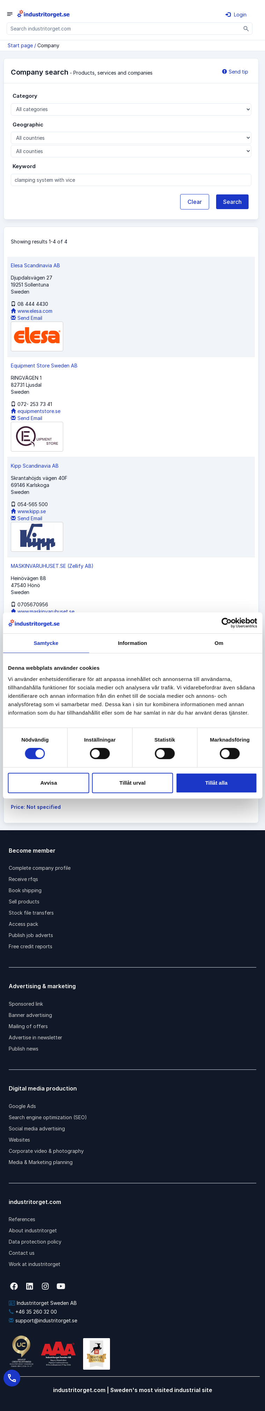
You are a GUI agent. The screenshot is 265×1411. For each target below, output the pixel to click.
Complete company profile (40, 868)
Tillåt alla (216, 783)
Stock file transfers (31, 913)
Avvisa (48, 783)
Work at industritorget (34, 1264)
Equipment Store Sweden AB (44, 366)
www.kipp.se (28, 511)
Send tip (235, 72)
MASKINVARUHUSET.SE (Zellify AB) (52, 566)
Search (232, 201)
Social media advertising (37, 1128)
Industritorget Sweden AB (43, 1303)
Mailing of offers (28, 1026)
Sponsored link (26, 1004)
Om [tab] (219, 643)
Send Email (26, 318)
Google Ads (22, 1106)
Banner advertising (30, 1015)
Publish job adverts (31, 935)
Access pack (23, 924)
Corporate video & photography (46, 1151)
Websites (19, 1140)
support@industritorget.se (43, 1320)
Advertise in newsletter (35, 1037)
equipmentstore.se (35, 411)
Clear (194, 201)
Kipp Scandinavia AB (35, 466)
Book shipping (25, 890)
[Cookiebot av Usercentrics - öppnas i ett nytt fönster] (226, 623)
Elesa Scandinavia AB (35, 265)
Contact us (22, 1253)
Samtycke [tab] (46, 643)
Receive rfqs (23, 879)
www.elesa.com (31, 311)
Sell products (24, 901)
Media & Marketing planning (41, 1162)
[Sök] (246, 28)
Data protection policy (35, 1242)
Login (236, 15)
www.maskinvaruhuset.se (42, 611)
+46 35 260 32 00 (33, 1312)
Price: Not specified (36, 807)
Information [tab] (132, 643)
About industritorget (33, 1230)
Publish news (23, 1049)
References (22, 1219)
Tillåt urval (132, 783)
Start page (20, 45)
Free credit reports (30, 946)
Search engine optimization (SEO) (48, 1117)
